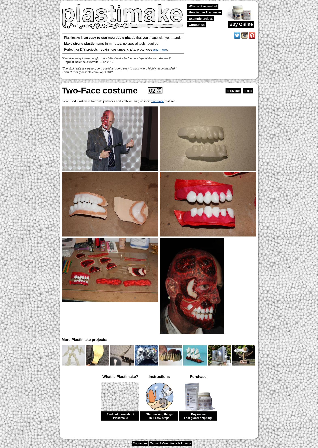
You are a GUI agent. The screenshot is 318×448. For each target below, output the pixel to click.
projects (201, 18)
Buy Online (241, 24)
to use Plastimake (205, 12)
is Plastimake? (203, 6)
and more (160, 49)
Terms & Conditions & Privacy (170, 443)
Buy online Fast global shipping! (198, 416)
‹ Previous (233, 90)
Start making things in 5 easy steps (159, 416)
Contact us (140, 443)
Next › (248, 90)
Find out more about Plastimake (120, 416)
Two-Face (157, 101)
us (197, 24)
